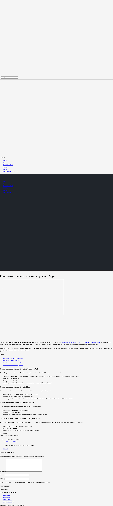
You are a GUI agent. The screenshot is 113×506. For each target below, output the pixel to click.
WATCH (5, 167)
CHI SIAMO (6, 495)
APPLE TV (6, 169)
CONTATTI (6, 497)
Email (2, 478)
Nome (2, 475)
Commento (3, 471)
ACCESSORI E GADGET (10, 171)
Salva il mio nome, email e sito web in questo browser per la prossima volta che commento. (26, 482)
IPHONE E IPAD (8, 165)
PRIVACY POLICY (8, 502)
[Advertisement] (56, 328)
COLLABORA (7, 500)
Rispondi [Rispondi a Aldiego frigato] (5, 449)
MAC (4, 162)
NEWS (5, 160)
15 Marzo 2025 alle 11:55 (10, 441)
